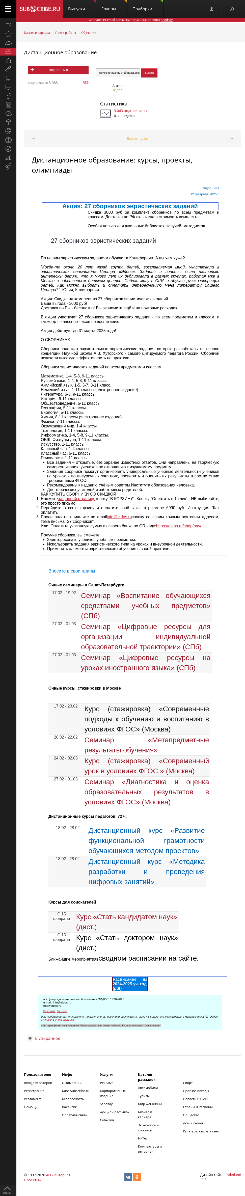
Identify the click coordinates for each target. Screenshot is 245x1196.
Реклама (106, 1082)
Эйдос (117, 90)
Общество (191, 1115)
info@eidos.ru (119, 517)
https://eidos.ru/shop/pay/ (178, 526)
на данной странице (76, 499)
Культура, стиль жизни (201, 1131)
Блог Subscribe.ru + (77, 1091)
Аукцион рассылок (114, 1112)
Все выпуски (137, 138)
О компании (72, 1082)
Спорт (188, 1082)
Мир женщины (150, 1104)
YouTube (62, 1011)
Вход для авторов (38, 1082)
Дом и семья (193, 1123)
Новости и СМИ (195, 1099)
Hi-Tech (144, 1138)
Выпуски (82, 6)
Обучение (88, 33)
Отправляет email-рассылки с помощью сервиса (131, 20)
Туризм (144, 1096)
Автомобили (148, 1087)
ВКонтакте (49, 1011)
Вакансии (69, 1107)
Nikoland (234, 1174)
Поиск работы (65, 33)
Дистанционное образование (60, 52)
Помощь (31, 1107)
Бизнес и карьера (37, 33)
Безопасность (73, 1099)
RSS (86, 82)
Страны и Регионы (198, 1107)
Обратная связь (74, 1115)
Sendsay (106, 1104)
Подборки (147, 6)
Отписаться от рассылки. (58, 1019)
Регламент (32, 1099)
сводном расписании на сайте (147, 958)
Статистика (113, 103)
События (107, 1120)
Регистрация (34, 1091)
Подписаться (58, 70)
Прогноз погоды (196, 1091)
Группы (114, 6)
